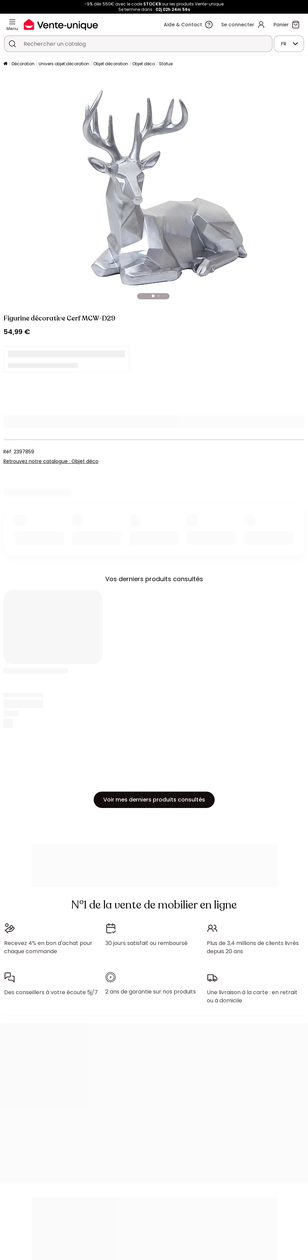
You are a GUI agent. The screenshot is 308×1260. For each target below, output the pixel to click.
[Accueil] (5, 64)
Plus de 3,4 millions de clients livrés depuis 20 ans (253, 947)
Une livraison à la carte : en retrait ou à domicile (252, 996)
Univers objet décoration (64, 64)
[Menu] (12, 22)
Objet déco (143, 64)
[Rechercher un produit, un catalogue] (12, 44)
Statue (166, 64)
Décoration (23, 64)
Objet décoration (110, 64)
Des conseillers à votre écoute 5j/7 (51, 992)
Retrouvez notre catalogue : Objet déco (50, 461)
